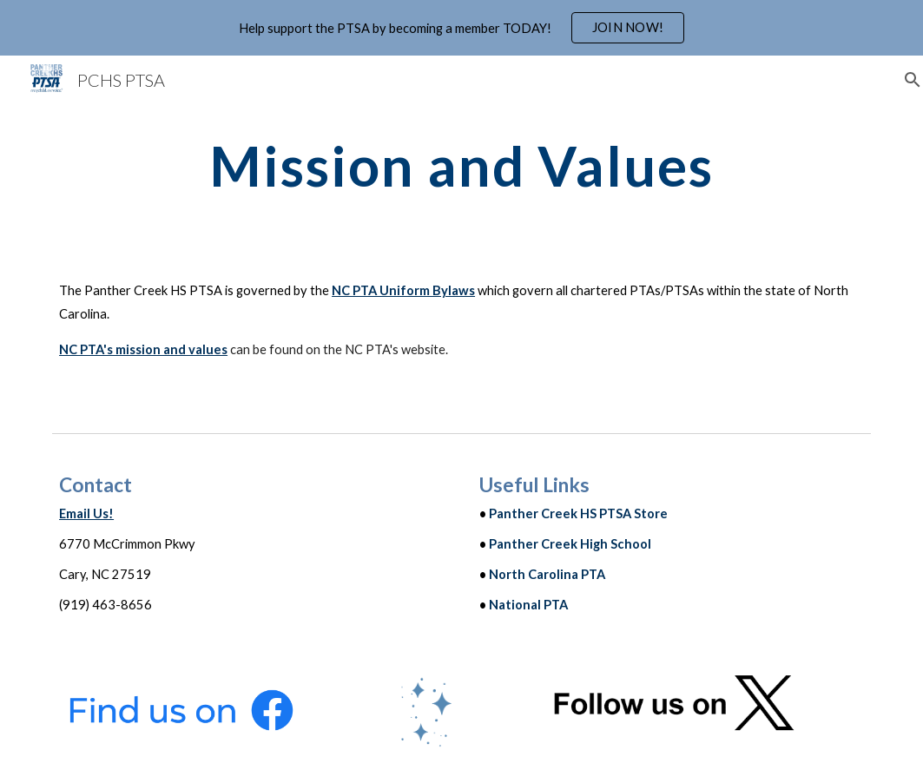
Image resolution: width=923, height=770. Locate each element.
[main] (461, 165)
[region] (461, 28)
